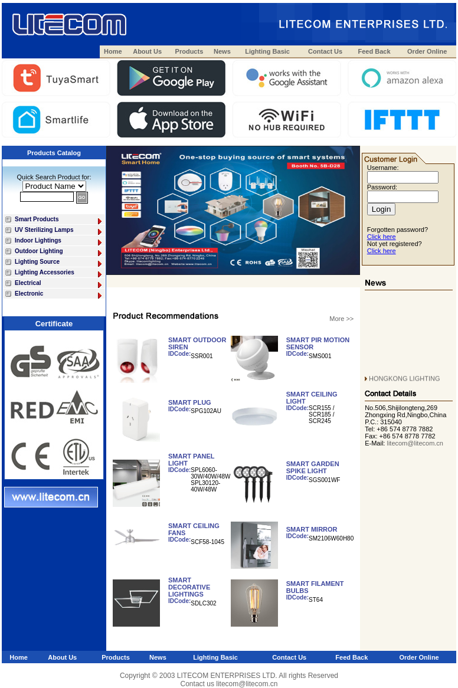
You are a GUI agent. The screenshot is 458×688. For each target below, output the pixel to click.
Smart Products (59, 220)
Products (189, 51)
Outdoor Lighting (59, 252)
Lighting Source (59, 262)
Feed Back (374, 51)
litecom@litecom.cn (415, 443)
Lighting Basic (267, 51)
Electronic (59, 294)
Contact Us (325, 51)
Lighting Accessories (59, 273)
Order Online (427, 51)
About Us (147, 51)
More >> (341, 318)
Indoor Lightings (59, 241)
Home (113, 51)
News (222, 51)
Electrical (59, 284)
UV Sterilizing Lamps (59, 231)
